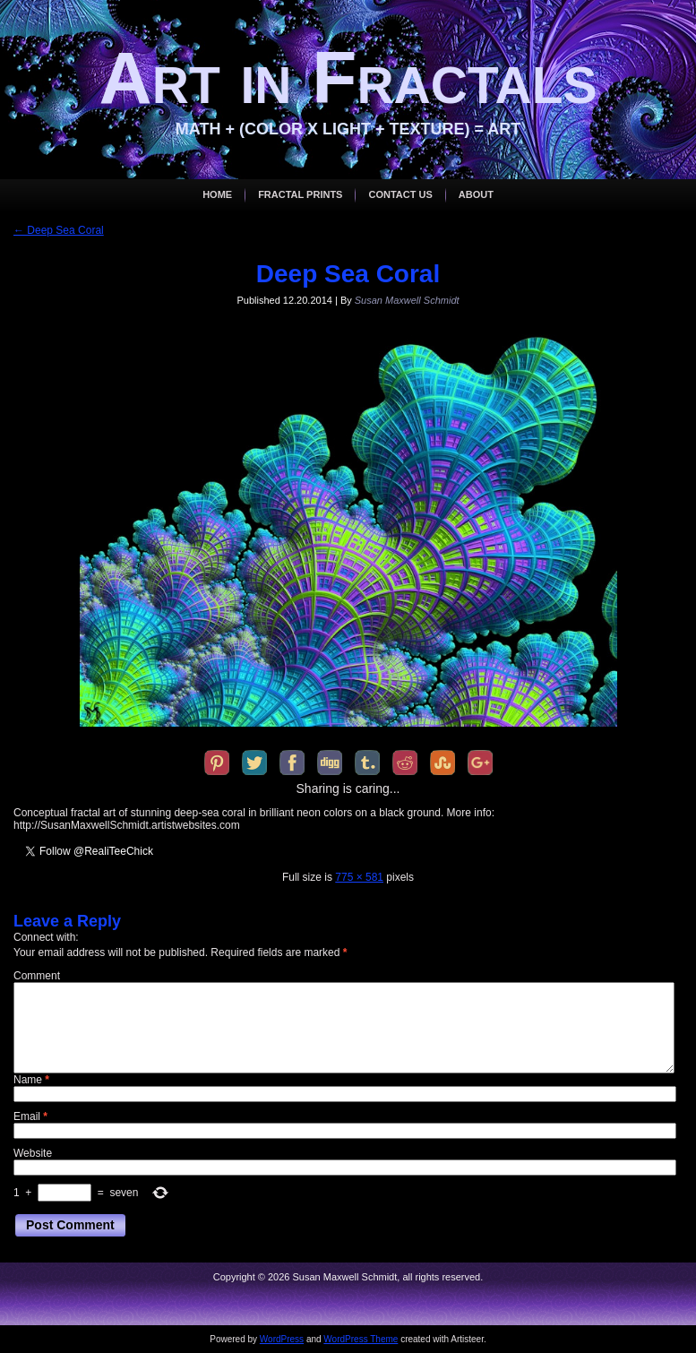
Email (30, 1116)
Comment (36, 976)
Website (32, 1153)
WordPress (282, 1339)
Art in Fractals (348, 77)
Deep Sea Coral (58, 230)
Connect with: (46, 937)
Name (31, 1079)
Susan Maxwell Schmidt (407, 300)
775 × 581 (359, 877)
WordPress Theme (360, 1339)
